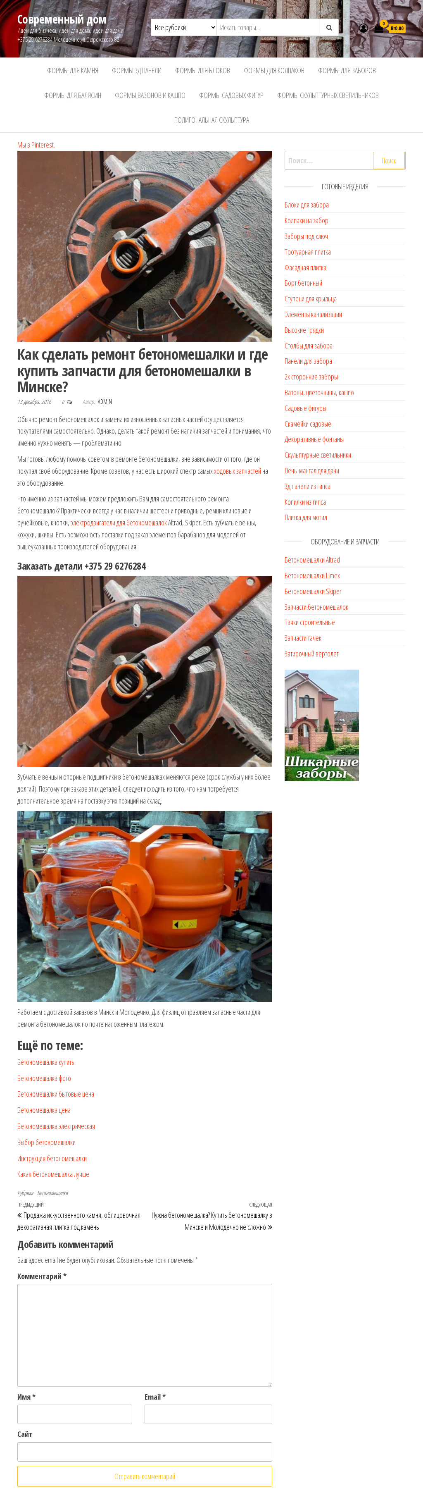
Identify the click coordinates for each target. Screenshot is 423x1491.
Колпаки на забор (306, 220)
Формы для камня (72, 70)
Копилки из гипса (305, 502)
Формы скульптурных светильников (328, 95)
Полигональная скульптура (211, 120)
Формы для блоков (202, 70)
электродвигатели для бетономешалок (119, 522)
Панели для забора (308, 361)
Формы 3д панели (137, 70)
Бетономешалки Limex (312, 575)
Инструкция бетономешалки (52, 1158)
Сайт (25, 1434)
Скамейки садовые (308, 424)
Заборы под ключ (306, 236)
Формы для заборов (347, 70)
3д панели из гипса (307, 486)
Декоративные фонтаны (314, 439)
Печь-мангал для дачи (312, 470)
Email (155, 1397)
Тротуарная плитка (308, 252)
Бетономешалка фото (44, 1078)
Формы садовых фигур (231, 95)
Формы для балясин (72, 95)
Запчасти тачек (303, 638)
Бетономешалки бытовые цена (55, 1094)
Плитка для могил (306, 517)
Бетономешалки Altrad (312, 560)
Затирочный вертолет (312, 653)
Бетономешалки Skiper (313, 591)
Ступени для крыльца (311, 298)
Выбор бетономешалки (46, 1142)
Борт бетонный (303, 283)
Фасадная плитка (305, 267)
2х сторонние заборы (311, 377)
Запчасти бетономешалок (316, 607)
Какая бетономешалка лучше (53, 1174)
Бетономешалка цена (44, 1110)
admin (105, 402)
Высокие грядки (304, 330)
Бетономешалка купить (45, 1062)
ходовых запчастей (237, 471)
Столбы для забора (309, 346)
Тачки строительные (310, 622)
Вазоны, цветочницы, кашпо (319, 392)
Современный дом (62, 19)
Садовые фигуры (305, 408)
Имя (26, 1397)
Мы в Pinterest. (36, 145)
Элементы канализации (313, 314)
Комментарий (42, 1276)
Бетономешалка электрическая (56, 1126)
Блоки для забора (307, 205)
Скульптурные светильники (318, 455)
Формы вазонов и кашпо (150, 95)
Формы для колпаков (274, 70)
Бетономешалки (52, 1193)
